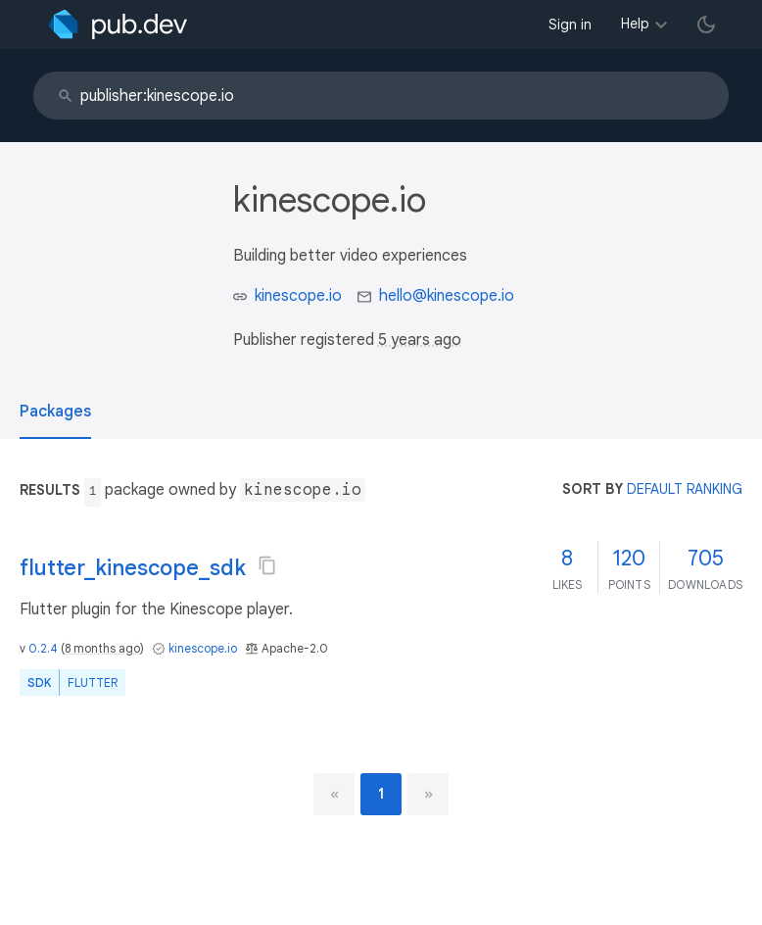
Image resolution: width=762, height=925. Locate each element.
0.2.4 (43, 648)
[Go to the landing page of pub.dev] (118, 24)
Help (635, 23)
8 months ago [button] (102, 648)
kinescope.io (298, 296)
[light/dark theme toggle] (706, 24)
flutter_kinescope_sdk (133, 568)
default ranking (684, 489)
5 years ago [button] (419, 340)
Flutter (93, 682)
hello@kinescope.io (446, 296)
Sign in (570, 24)
